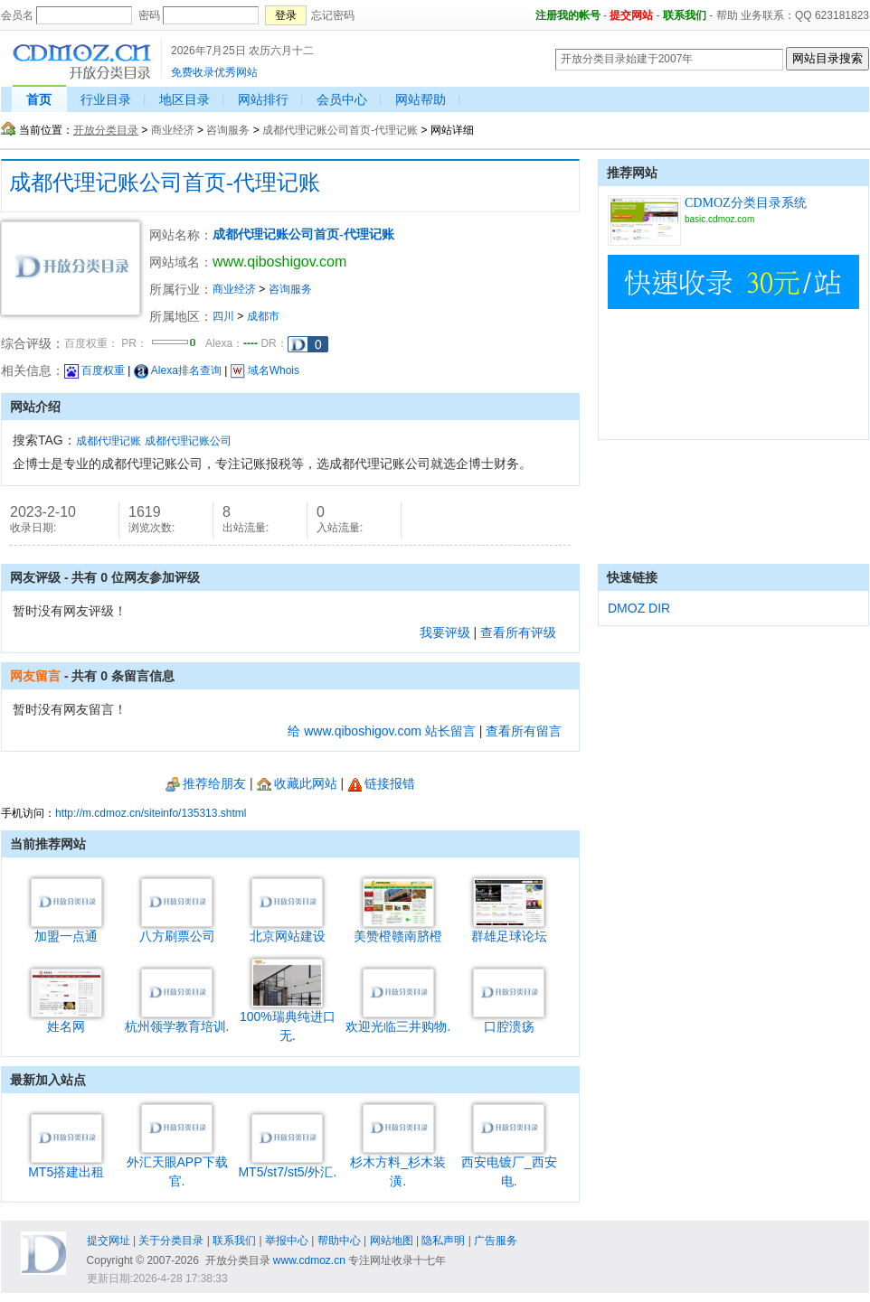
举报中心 (286, 1240)
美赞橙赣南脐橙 (398, 929)
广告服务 (495, 1240)
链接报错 (381, 783)
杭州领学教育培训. (177, 1020)
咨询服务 (228, 130)
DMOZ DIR (639, 608)
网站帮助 (420, 99)
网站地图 (391, 1240)
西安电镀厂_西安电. (509, 1164)
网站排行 (263, 99)
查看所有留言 (524, 731)
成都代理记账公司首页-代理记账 (340, 130)
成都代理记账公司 (188, 441)
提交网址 (108, 1240)
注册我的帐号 (567, 15)
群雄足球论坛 (509, 929)
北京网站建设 (288, 929)
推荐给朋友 (205, 783)
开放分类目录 (105, 130)
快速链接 (632, 577)
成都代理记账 (108, 441)
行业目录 (105, 99)
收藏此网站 (297, 783)
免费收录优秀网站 (214, 72)
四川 (223, 316)
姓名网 (66, 1020)
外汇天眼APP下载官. (177, 1164)
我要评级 (445, 632)
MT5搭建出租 (66, 1165)
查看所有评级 (518, 632)
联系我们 (684, 15)
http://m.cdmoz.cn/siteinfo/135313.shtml (150, 813)
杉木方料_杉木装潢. (398, 1164)
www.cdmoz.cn (309, 1260)
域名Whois (265, 370)
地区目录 (184, 99)
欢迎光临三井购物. (397, 1020)
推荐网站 (632, 172)
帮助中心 (339, 1240)
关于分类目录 (170, 1240)
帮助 (727, 15)
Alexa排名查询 (178, 370)
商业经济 (172, 130)
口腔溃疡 (508, 1020)
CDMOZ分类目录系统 (746, 203)
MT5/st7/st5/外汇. (287, 1165)
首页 (39, 99)
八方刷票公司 (177, 929)
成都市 (263, 316)
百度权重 (94, 370)
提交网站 (631, 15)
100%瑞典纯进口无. (288, 1019)
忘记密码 (333, 15)
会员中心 (342, 99)
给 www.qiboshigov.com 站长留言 (381, 731)
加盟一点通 (66, 929)
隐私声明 (443, 1240)
